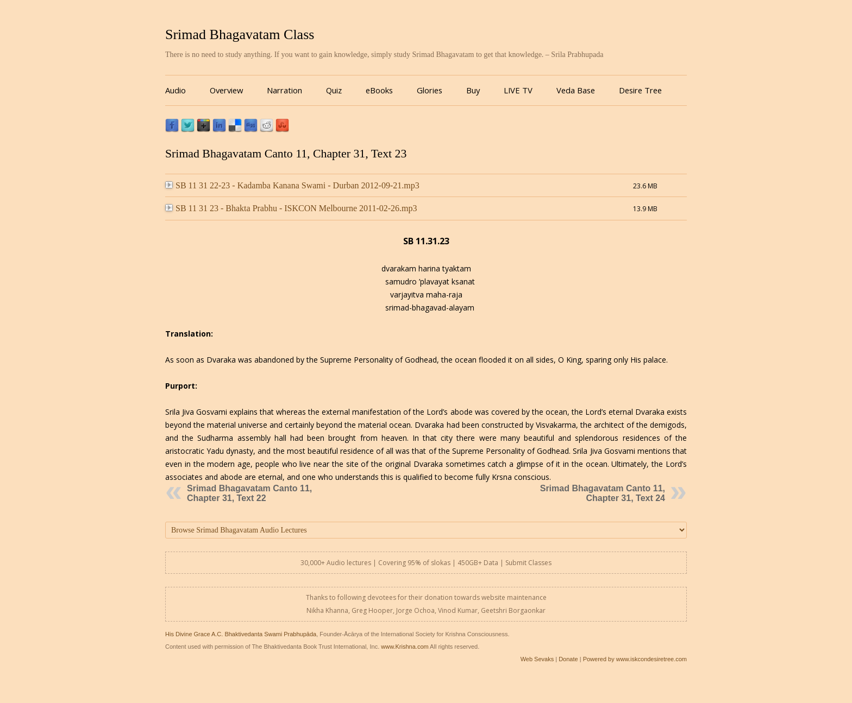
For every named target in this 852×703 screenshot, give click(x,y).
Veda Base (575, 90)
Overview (226, 90)
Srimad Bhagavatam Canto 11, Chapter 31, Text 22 (249, 493)
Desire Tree (640, 90)
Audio (175, 90)
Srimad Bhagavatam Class (239, 34)
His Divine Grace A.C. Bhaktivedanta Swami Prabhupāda (240, 634)
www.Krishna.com (404, 646)
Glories (429, 90)
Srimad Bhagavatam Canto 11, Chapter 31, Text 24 (602, 493)
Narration (284, 90)
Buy (473, 90)
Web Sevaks (537, 659)
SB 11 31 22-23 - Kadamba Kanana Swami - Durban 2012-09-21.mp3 (292, 185)
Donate (568, 659)
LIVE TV (518, 90)
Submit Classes (528, 562)
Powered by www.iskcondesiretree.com (635, 659)
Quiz (334, 90)
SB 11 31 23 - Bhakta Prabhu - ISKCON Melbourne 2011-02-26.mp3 (291, 208)
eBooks (379, 90)
